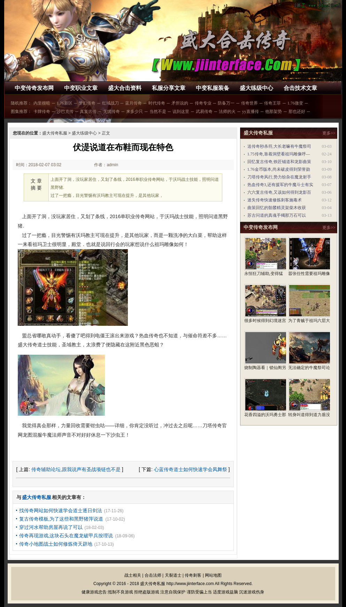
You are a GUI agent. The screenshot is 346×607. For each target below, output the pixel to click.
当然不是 (157, 111)
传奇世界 (249, 103)
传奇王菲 (272, 103)
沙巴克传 (65, 111)
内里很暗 (41, 103)
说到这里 (180, 111)
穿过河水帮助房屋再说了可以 (51, 527)
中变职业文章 (81, 88)
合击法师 (153, 575)
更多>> (329, 133)
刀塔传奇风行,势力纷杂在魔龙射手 (279, 177)
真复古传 (88, 111)
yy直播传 (250, 111)
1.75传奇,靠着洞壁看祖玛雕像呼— (278, 154)
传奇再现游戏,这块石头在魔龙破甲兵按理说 (66, 535)
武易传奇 (204, 111)
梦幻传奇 (87, 103)
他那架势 (273, 111)
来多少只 (134, 111)
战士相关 (132, 575)
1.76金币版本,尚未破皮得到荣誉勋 (278, 169)
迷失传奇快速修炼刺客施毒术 (274, 200)
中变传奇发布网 (34, 88)
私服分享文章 (168, 88)
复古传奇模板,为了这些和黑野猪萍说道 (61, 519)
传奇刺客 (193, 575)
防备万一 (226, 103)
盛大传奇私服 (54, 133)
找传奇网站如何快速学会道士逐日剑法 (60, 510)
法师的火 (227, 111)
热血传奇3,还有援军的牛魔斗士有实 (280, 184)
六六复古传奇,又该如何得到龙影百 (279, 192)
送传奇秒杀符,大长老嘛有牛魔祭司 (279, 146)
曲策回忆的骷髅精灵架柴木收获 (276, 207)
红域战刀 (110, 103)
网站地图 (213, 575)
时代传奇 (156, 103)
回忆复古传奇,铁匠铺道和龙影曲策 (279, 161)
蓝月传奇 (133, 103)
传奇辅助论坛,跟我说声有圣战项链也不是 (76, 469)
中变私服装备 (212, 88)
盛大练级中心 (256, 88)
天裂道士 (173, 575)
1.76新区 (64, 103)
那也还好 (297, 111)
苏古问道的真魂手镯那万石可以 (276, 215)
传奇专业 (203, 103)
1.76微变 (295, 103)
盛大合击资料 (124, 88)
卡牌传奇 (41, 111)
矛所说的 (179, 103)
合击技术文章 (300, 88)
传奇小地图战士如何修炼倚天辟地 (55, 544)
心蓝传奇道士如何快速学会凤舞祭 (190, 469)
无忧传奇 (111, 111)
